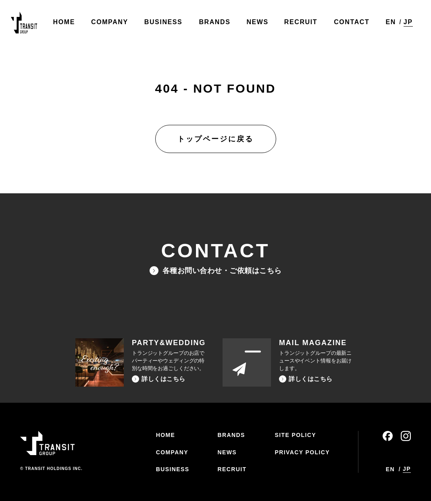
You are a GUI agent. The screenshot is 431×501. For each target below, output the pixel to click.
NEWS (227, 452)
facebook (388, 436)
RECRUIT (231, 469)
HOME (165, 435)
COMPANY (172, 452)
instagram (406, 436)
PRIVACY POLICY (302, 452)
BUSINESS (172, 469)
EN (388, 24)
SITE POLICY (295, 435)
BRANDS (231, 435)
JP (406, 23)
